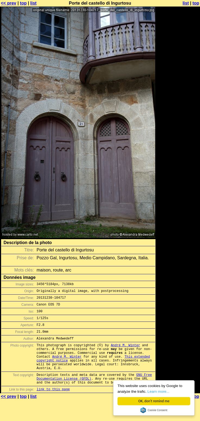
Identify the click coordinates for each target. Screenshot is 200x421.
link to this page (53, 405)
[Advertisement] (178, 70)
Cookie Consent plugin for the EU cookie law (153, 410)
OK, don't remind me (154, 401)
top (23, 3)
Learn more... (159, 391)
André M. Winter (125, 353)
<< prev (8, 3)
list (33, 3)
